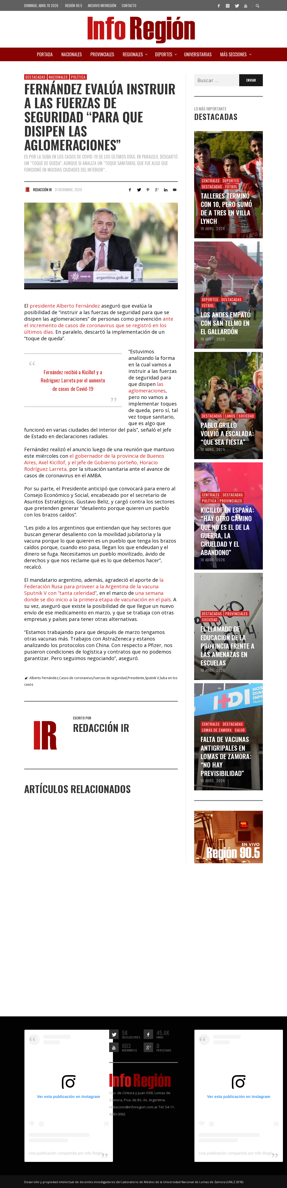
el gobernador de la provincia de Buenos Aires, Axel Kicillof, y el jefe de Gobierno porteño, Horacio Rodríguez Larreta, (94, 462)
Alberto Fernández (43, 678)
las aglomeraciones (147, 387)
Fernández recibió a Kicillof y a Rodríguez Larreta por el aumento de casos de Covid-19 (73, 380)
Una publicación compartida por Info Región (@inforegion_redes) (85, 1153)
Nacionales (58, 77)
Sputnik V (152, 678)
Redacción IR (42, 189)
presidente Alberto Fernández (65, 305)
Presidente (136, 678)
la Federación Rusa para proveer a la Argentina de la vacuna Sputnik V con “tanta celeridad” (93, 586)
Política (78, 77)
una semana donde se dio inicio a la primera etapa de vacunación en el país (97, 596)
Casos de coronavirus (76, 678)
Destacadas (36, 77)
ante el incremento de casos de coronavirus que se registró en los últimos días (98, 325)
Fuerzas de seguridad (110, 678)
